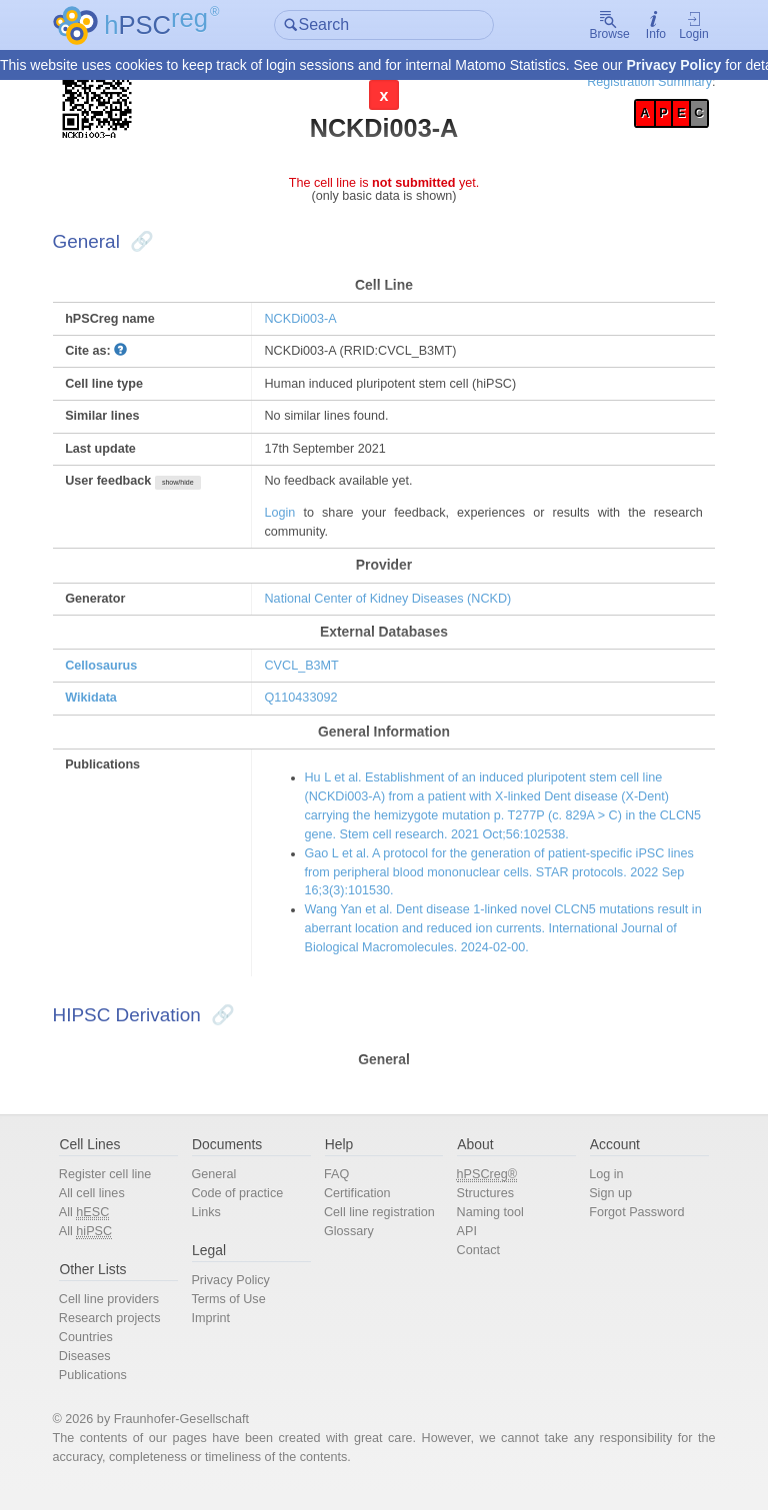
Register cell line (117, 1188)
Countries (97, 1353)
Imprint (217, 1334)
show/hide (191, 490)
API (464, 1245)
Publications (104, 1391)
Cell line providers (121, 1315)
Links (213, 1226)
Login (681, 26)
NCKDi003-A (305, 322)
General (221, 1188)
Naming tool (488, 1226)
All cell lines (103, 1207)
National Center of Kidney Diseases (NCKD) (394, 606)
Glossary (351, 1245)
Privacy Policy (673, 66)
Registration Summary (637, 82)
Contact (476, 1265)
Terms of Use (235, 1315)
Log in (599, 1188)
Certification (360, 1207)
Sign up (603, 1207)
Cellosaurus (113, 674)
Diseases (96, 1372)
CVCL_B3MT (306, 674)
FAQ (339, 1188)
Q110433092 (306, 707)
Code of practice (244, 1207)
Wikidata (103, 707)
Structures (483, 1207)
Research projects (121, 1334)
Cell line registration (382, 1226)
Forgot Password (630, 1226)
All (95, 1227)
